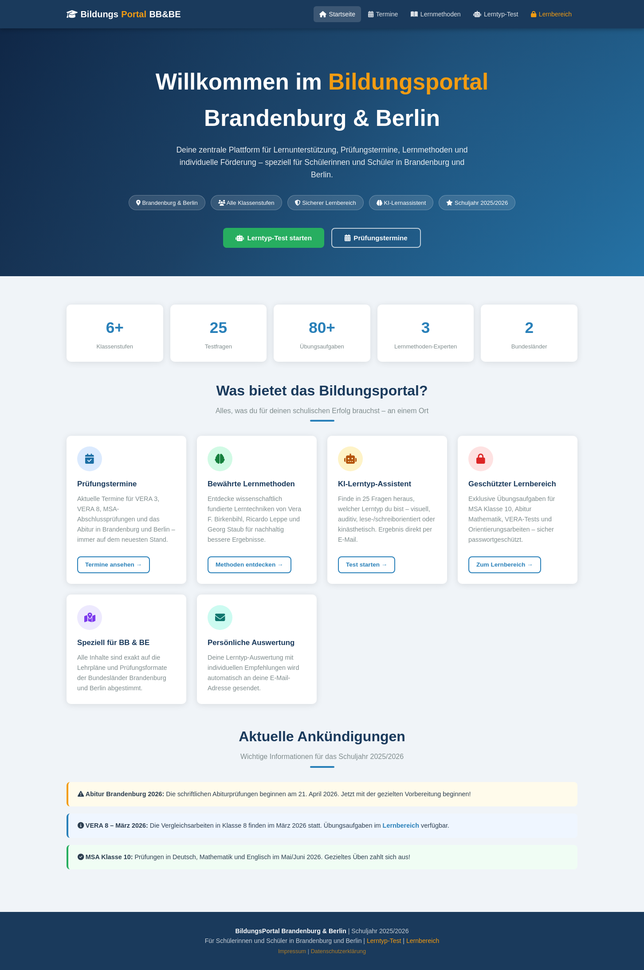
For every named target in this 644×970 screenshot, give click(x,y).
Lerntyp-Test (495, 14)
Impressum (292, 951)
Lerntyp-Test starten (274, 238)
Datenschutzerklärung (338, 951)
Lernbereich (551, 14)
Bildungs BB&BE (124, 14)
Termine (383, 14)
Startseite (337, 14)
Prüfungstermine (376, 238)
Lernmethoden (435, 14)
